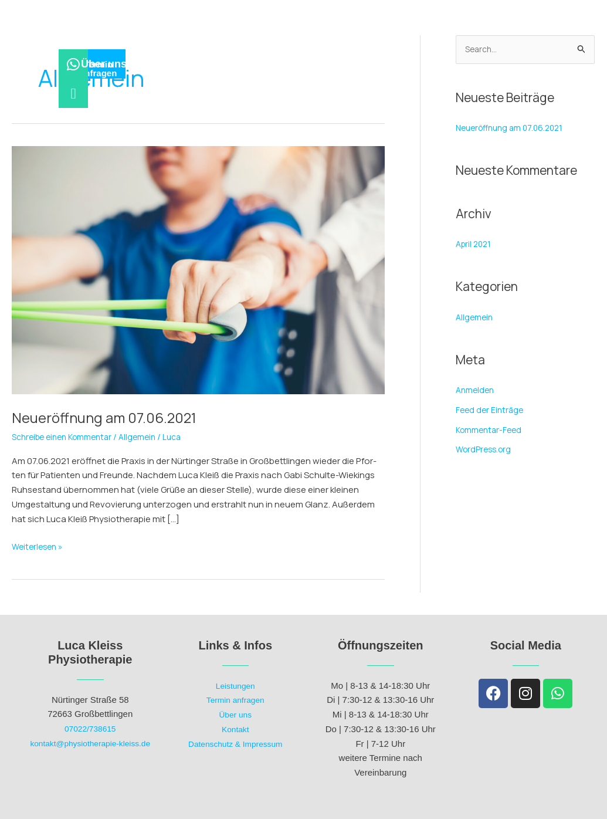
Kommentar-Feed (491, 431)
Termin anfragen (235, 700)
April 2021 (475, 245)
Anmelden (476, 391)
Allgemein (149, 437)
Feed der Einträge (491, 411)
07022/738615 (90, 728)
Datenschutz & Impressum (235, 744)
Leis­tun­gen (250, 44)
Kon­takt (391, 44)
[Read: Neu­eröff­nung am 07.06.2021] (198, 269)
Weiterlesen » (39, 546)
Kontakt (235, 729)
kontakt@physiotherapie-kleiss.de (90, 743)
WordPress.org (486, 451)
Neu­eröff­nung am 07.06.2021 (112, 417)
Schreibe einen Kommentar (67, 437)
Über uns (325, 44)
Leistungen (235, 686)
